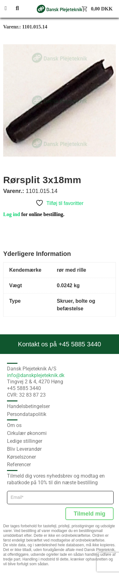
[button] (9, 8)
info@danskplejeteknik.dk (35, 375)
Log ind (11, 214)
